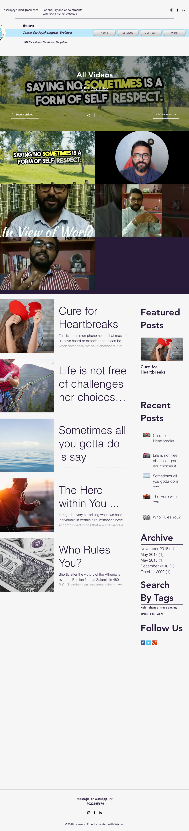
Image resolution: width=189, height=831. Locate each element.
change (153, 607)
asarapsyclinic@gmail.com (21, 10)
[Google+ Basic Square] (154, 642)
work (160, 613)
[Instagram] (172, 10)
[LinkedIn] (183, 10)
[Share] (90, 115)
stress (144, 613)
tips (152, 613)
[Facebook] (177, 10)
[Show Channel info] (98, 115)
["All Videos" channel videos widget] (94, 171)
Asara (28, 25)
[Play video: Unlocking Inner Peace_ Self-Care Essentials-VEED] (94, 88)
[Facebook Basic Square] (143, 642)
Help (144, 607)
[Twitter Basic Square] (148, 642)
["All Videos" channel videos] (94, 210)
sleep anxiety (168, 607)
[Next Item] (177, 350)
